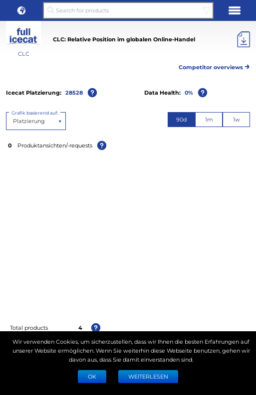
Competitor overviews (214, 65)
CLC (23, 53)
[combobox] (13, 121)
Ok (92, 376)
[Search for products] (128, 10)
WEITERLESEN (148, 376)
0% (189, 92)
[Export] (243, 39)
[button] (21, 10)
